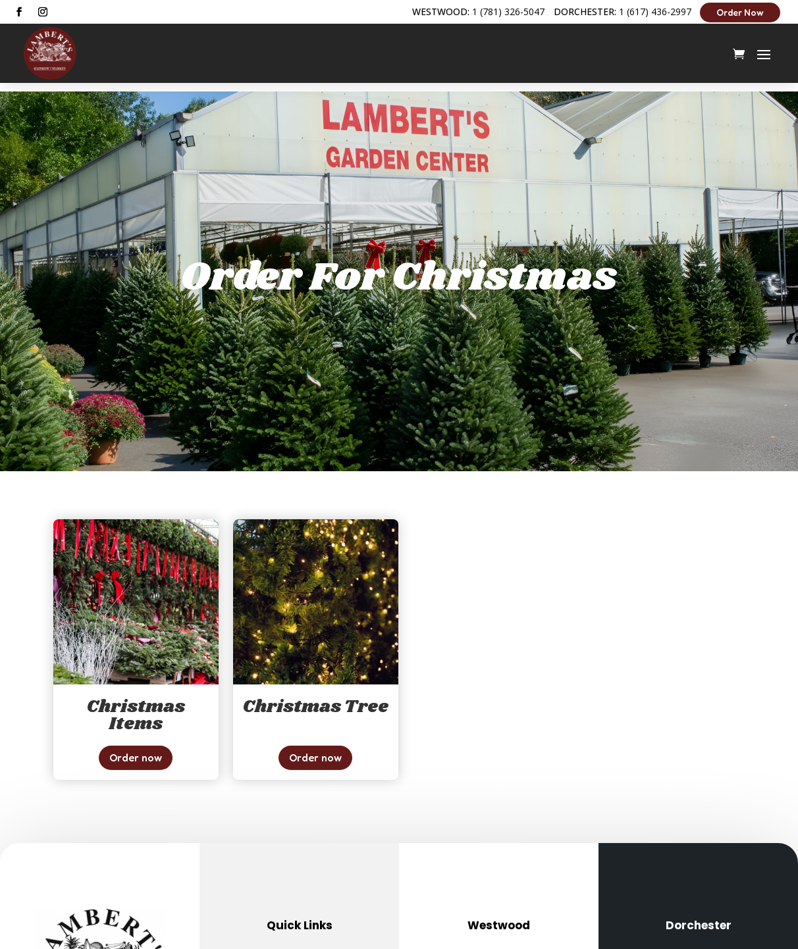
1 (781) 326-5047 (508, 11)
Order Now (740, 12)
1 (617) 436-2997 (655, 11)
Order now (135, 749)
